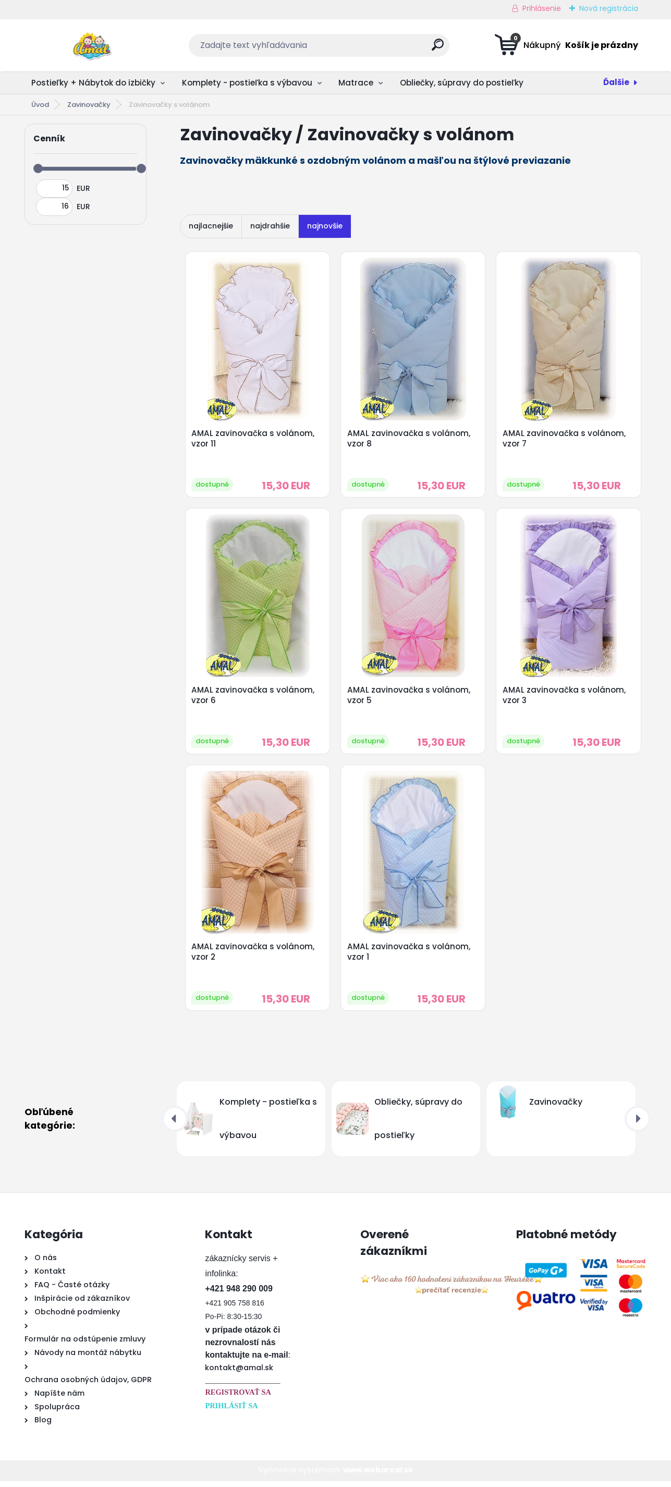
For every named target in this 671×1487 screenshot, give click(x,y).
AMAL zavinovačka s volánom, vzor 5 (409, 697)
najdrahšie (270, 226)
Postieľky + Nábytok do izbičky (93, 82)
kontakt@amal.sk (239, 1373)
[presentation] (175, 1124)
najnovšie (325, 226)
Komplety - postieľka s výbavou (247, 82)
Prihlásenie (541, 8)
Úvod (40, 105)
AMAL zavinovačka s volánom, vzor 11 (253, 439)
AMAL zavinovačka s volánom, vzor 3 (564, 697)
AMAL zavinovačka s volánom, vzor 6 (253, 697)
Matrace (355, 82)
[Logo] (88, 45)
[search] (438, 49)
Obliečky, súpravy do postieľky (461, 82)
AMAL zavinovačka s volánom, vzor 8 (409, 439)
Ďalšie (616, 82)
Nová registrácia (608, 8)
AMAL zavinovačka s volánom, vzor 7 (564, 439)
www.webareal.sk (378, 1475)
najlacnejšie (211, 226)
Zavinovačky (89, 105)
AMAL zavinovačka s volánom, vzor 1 (409, 956)
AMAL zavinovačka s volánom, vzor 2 (253, 956)
